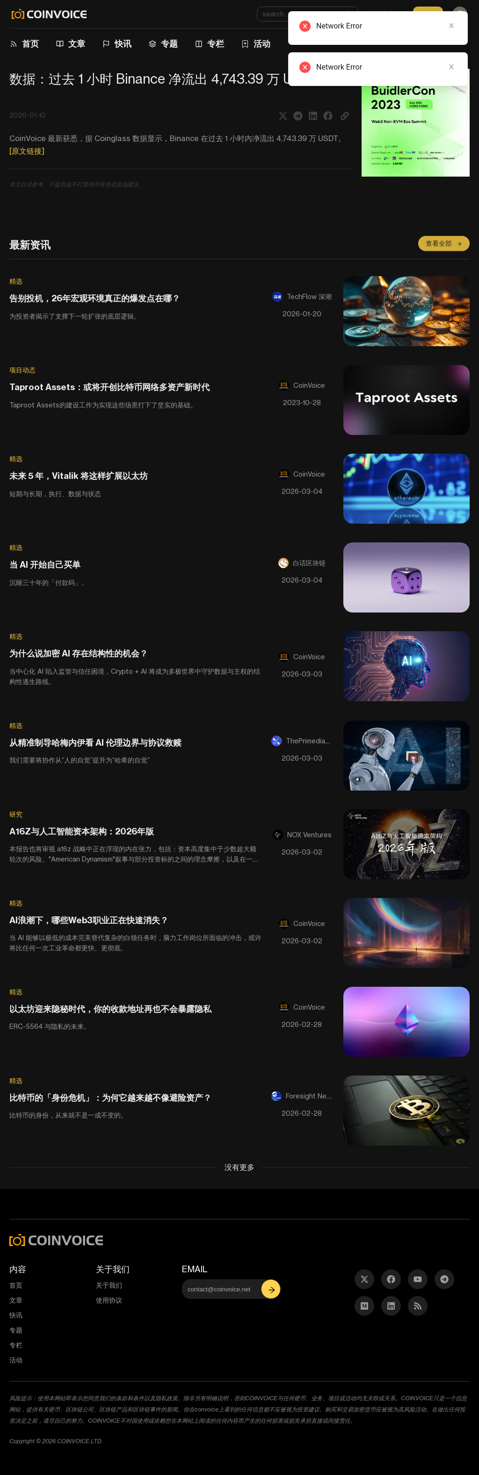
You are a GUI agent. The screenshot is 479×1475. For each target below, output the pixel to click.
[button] (344, 115)
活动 (262, 43)
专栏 (215, 43)
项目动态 (22, 370)
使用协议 (109, 1300)
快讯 (123, 43)
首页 (30, 43)
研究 (15, 814)
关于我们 (109, 1285)
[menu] (236, 44)
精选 (15, 281)
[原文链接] (26, 151)
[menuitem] (25, 44)
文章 (76, 43)
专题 (169, 43)
